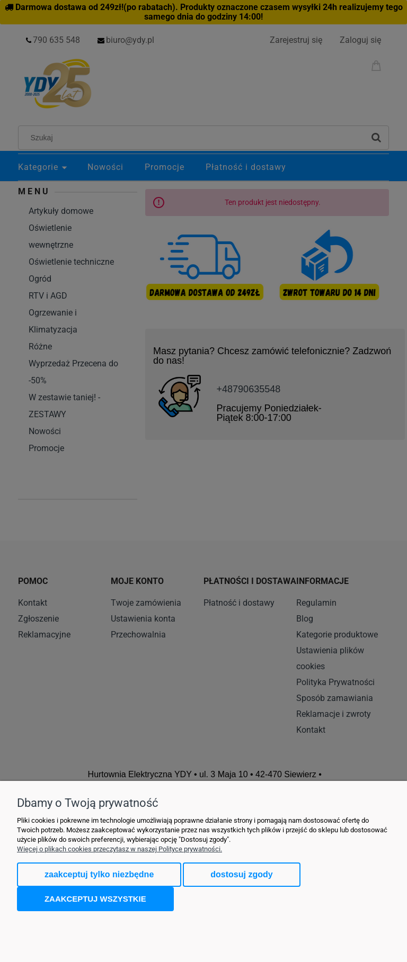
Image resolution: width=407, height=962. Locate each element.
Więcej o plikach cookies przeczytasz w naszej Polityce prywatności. (119, 849)
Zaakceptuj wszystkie (95, 898)
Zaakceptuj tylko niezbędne (99, 874)
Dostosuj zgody (241, 874)
